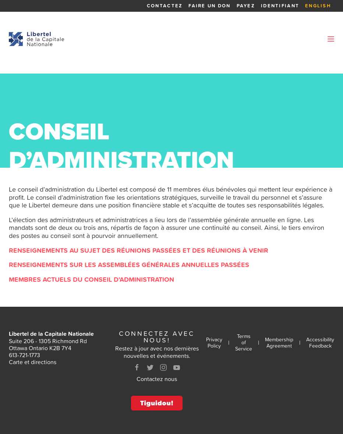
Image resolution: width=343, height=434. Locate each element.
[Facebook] (137, 367)
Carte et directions (32, 361)
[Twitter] (150, 367)
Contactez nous (157, 378)
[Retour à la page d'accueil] (36, 39)
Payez (246, 5)
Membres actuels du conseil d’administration (91, 279)
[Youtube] (176, 367)
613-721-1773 (24, 355)
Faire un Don (209, 5)
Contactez (165, 5)
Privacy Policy (214, 343)
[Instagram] (163, 367)
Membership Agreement (279, 343)
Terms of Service (243, 342)
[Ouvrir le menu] (331, 39)
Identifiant (280, 5)
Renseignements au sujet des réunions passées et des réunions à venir (138, 250)
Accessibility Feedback (320, 343)
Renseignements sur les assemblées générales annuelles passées (129, 265)
